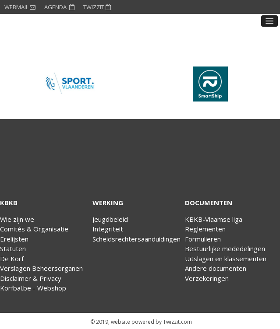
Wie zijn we (17, 219)
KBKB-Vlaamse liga (213, 219)
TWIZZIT (97, 7)
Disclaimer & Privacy (30, 278)
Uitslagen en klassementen (225, 258)
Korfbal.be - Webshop (33, 288)
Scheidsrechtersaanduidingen (136, 238)
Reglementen (205, 228)
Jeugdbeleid (110, 219)
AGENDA (59, 7)
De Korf (12, 258)
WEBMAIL (19, 7)
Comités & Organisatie (34, 228)
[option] (70, 84)
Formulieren (203, 238)
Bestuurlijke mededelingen (225, 248)
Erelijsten (14, 238)
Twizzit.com (177, 322)
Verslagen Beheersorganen (41, 268)
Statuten (13, 248)
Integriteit (107, 228)
